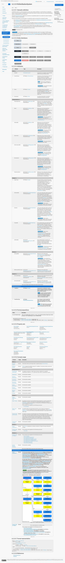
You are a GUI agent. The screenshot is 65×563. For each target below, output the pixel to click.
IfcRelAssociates (31, 172)
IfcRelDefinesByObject (32, 192)
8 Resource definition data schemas (4, 49)
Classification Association (14, 372)
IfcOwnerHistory (30, 76)
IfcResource (25, 53)
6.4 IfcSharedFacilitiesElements (6, 40)
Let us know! (59, 9)
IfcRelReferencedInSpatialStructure (29, 270)
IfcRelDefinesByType (31, 222)
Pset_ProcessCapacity (43, 342)
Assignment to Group (14, 423)
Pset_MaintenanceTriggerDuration (30, 440)
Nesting (13, 393)
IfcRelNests (30, 108)
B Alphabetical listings (4, 57)
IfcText (28, 96)
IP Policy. (62, 560)
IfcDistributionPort (41, 455)
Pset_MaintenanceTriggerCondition (30, 439)
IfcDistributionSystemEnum (28, 300)
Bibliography (4, 69)
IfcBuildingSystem (25, 60)
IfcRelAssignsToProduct (26, 468)
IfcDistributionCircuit (27, 33)
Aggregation (14, 374)
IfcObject (18, 47)
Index (3, 71)
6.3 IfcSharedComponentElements (6, 38)
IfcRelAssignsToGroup (49, 22)
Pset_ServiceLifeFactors (44, 347)
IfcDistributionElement (39, 23)
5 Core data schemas (4, 30)
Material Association (14, 389)
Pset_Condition (16, 326)
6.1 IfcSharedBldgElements (6, 35)
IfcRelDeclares (30, 135)
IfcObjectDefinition (19, 25)
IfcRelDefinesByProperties (28, 240)
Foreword (4, 11)
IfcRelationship (33, 44)
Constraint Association (14, 380)
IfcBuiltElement (40, 190)
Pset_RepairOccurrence (18, 347)
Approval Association (14, 378)
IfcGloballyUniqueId (26, 72)
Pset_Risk (28, 347)
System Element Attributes (14, 446)
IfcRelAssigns (30, 101)
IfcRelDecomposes (44, 154)
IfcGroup (17, 22)
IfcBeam (50, 410)
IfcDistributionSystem (19, 15)
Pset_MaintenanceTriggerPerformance (20, 342)
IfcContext (25, 47)
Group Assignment (14, 427)
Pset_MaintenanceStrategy (29, 438)
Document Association (14, 383)
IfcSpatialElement (19, 21)
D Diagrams (4, 62)
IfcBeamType (24, 411)
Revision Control (13, 365)
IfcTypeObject (32, 47)
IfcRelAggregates (16, 26)
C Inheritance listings (4, 60)
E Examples (4, 64)
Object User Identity (14, 410)
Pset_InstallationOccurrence (44, 332)
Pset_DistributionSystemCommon (32, 326)
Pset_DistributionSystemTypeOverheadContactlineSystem (23, 332)
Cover (3, 7)
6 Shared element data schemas (5, 33)
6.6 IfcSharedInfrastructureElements (6, 43)
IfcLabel (28, 89)
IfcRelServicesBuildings (27, 276)
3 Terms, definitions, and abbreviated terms (5, 22)
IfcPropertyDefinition (25, 44)
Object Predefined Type (14, 398)
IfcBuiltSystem (33, 60)
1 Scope (3, 15)
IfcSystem (14, 273)
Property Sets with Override (14, 415)
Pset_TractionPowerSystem (18, 351)
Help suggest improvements (50, 1)
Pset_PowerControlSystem (31, 342)
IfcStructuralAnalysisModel (40, 60)
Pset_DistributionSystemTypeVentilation (33, 332)
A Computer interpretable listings (5, 54)
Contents (3, 9)
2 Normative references (4, 18)
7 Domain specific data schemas (5, 46)
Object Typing (14, 401)
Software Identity (13, 367)
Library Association (14, 386)
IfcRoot (18, 40)
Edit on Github (58, 4)
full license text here (49, 560)
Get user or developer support (59, 1)
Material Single (13, 391)
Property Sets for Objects (14, 430)
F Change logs (4, 66)
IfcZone (48, 60)
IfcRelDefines (40, 235)
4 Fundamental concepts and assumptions (5, 26)
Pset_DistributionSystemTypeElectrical (46, 326)
